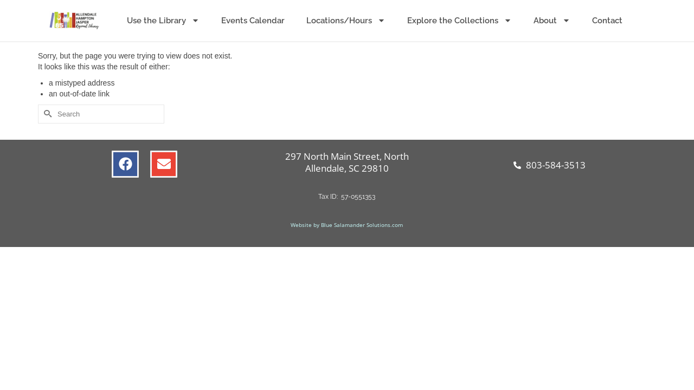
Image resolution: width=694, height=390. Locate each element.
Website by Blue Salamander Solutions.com (347, 225)
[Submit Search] (46, 114)
